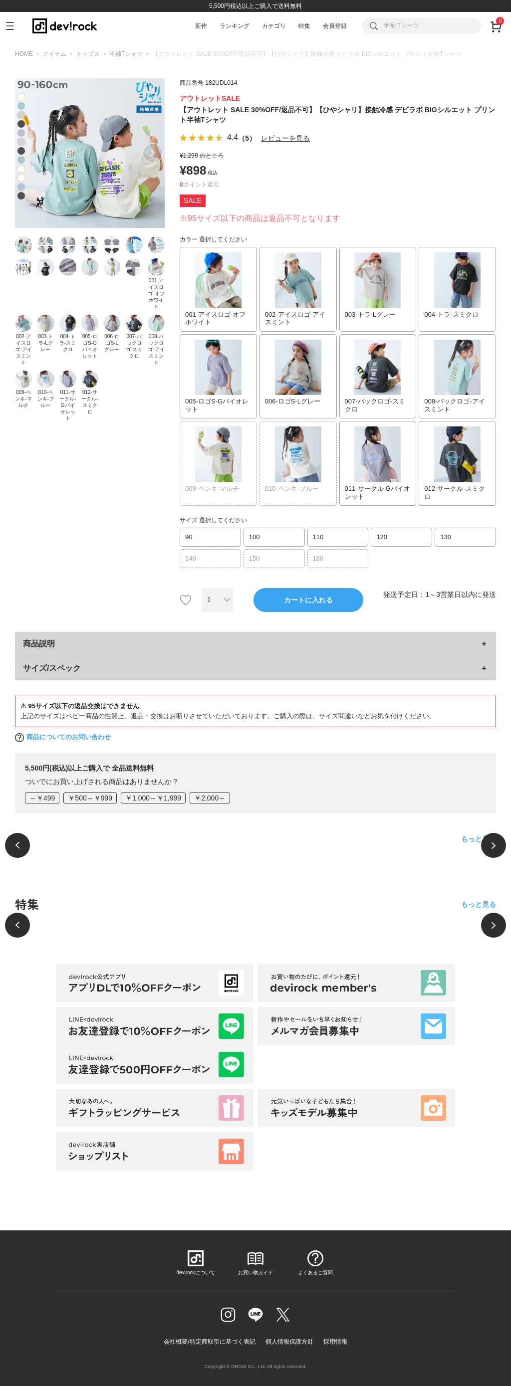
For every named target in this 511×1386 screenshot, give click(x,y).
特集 (304, 25)
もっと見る (478, 839)
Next (153, 153)
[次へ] (493, 845)
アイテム (54, 53)
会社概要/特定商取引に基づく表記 (209, 1341)
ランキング (235, 25)
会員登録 (335, 25)
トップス (88, 53)
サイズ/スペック (52, 668)
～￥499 (42, 798)
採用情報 (335, 1341)
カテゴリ (274, 25)
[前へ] (17, 845)
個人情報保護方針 (289, 1341)
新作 (201, 25)
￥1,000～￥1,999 (153, 798)
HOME (24, 53)
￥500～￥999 (90, 798)
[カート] (496, 26)
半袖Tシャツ (126, 53)
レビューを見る (285, 138)
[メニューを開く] (14, 25)
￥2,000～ (210, 798)
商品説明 (39, 643)
